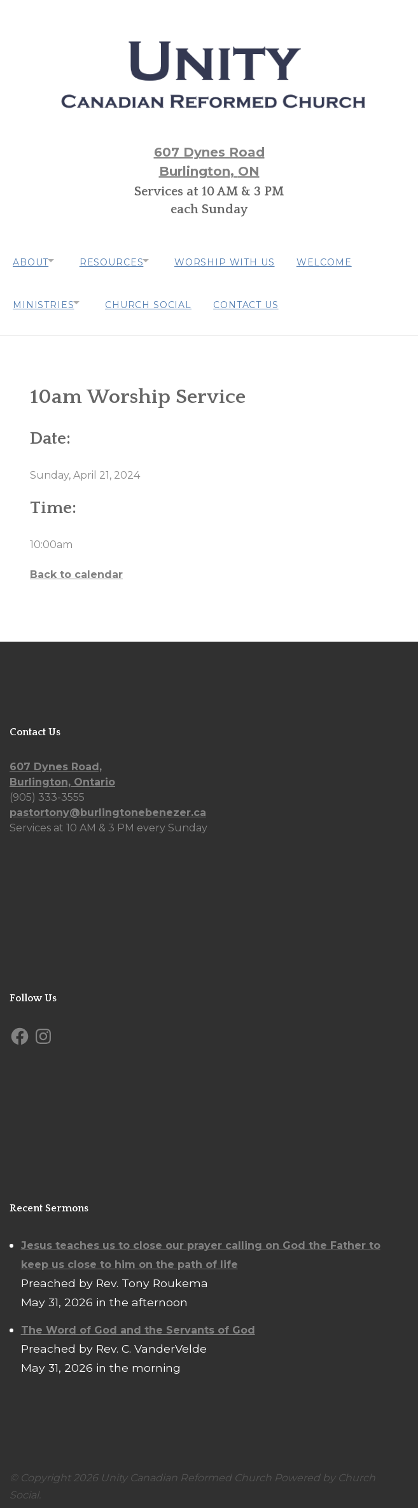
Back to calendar (76, 566)
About (30, 260)
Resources (119, 260)
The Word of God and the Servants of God (138, 1321)
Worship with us (239, 260)
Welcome (342, 260)
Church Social (155, 298)
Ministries (43, 298)
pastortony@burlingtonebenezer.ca (108, 804)
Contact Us (256, 298)
